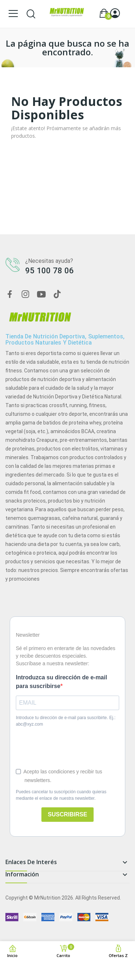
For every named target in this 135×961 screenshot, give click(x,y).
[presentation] (59, 744)
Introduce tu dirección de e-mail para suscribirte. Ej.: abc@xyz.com (66, 721)
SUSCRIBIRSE (67, 814)
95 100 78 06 (49, 270)
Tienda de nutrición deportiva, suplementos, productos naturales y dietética (65, 339)
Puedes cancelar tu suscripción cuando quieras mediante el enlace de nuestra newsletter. (61, 795)
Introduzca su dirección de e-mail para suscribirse (61, 681)
